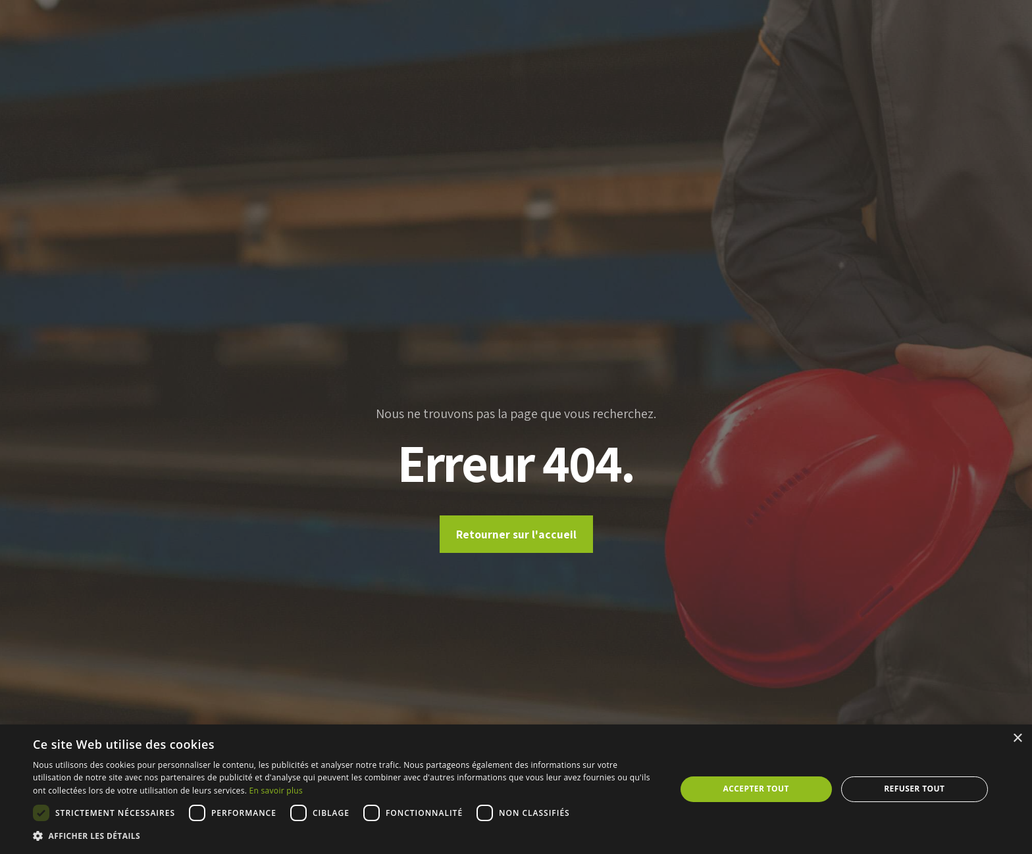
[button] (345, 836)
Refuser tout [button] (914, 788)
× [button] (1017, 739)
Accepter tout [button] (756, 788)
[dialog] (516, 789)
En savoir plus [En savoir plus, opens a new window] (276, 790)
